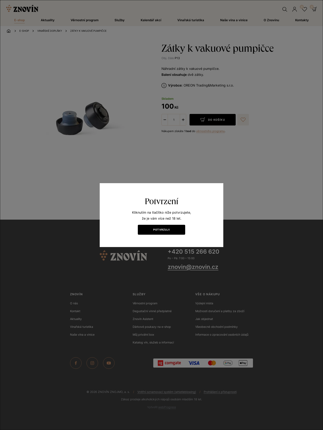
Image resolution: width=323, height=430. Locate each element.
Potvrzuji (161, 229)
